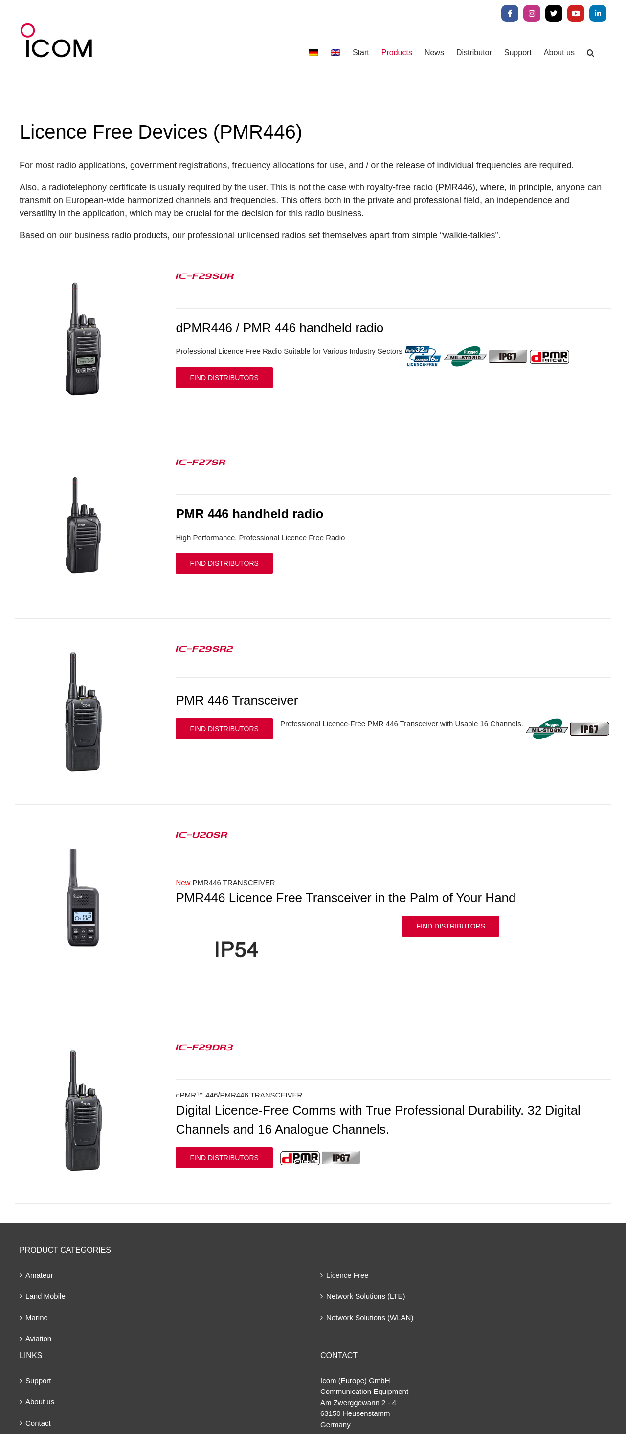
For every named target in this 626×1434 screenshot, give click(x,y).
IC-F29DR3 (204, 1047)
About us (39, 1401)
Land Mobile (45, 1296)
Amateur (39, 1275)
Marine (36, 1317)
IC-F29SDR (205, 275)
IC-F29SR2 (204, 648)
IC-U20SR (201, 834)
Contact (38, 1423)
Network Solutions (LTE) (365, 1296)
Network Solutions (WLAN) (369, 1317)
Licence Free (347, 1275)
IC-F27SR (200, 461)
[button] (590, 52)
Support (38, 1380)
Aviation (38, 1338)
